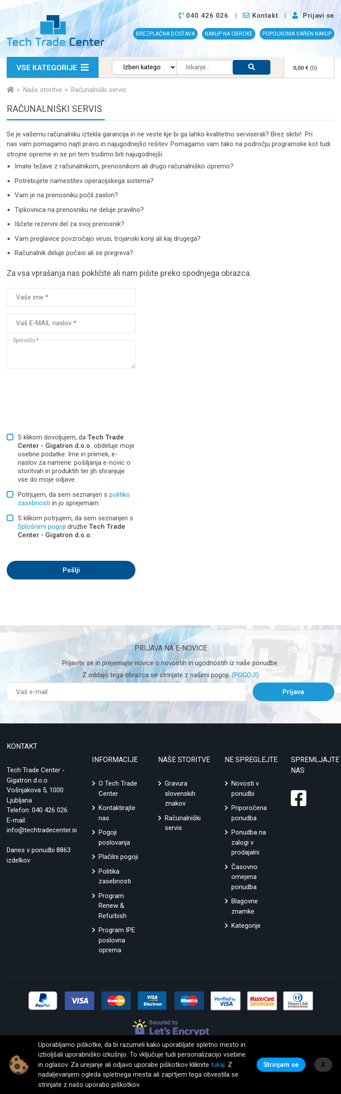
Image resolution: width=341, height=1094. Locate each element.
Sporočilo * (26, 340)
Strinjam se (281, 1065)
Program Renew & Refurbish (113, 906)
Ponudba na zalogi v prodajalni (248, 842)
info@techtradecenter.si (42, 830)
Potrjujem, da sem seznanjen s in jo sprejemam (74, 499)
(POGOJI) (244, 675)
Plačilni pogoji (118, 857)
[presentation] (74, 396)
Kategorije (246, 926)
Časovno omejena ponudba (244, 877)
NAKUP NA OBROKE (229, 34)
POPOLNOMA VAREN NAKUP (297, 34)
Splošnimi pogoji (42, 527)
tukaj (218, 1065)
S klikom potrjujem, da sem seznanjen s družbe (75, 526)
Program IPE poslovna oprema (117, 940)
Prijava (293, 692)
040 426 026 (49, 810)
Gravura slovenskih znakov (180, 793)
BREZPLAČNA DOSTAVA (165, 34)
